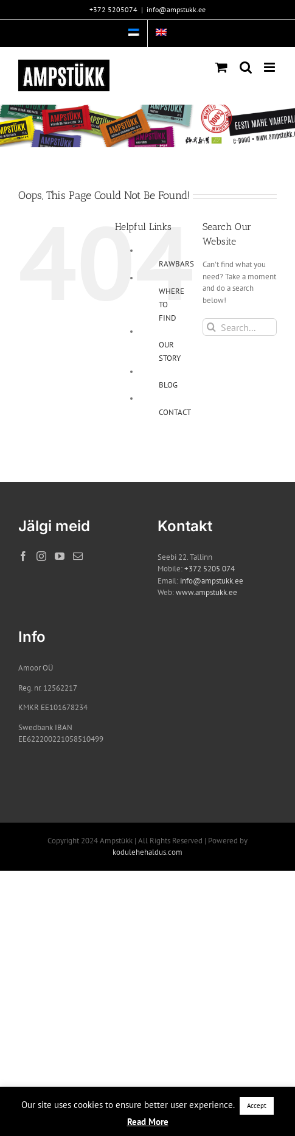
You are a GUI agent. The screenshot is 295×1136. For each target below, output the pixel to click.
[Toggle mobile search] (246, 67)
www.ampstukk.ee (206, 592)
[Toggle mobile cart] (221, 67)
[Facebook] (23, 556)
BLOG (168, 385)
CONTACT (175, 412)
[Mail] (78, 556)
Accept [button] (256, 1105)
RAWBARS (176, 264)
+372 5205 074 (209, 568)
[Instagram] (41, 556)
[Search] (211, 327)
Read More (147, 1121)
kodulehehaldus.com (147, 852)
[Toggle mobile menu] (270, 67)
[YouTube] (59, 556)
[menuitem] (133, 33)
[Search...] (240, 327)
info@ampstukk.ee (176, 9)
